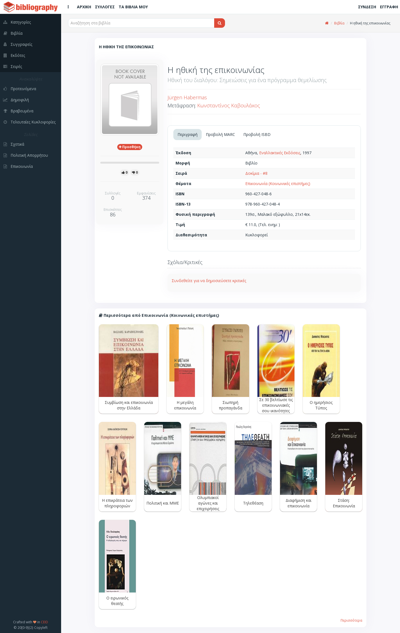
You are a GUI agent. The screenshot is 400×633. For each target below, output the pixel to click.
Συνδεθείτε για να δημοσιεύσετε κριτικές (209, 280)
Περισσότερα (351, 620)
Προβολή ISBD (257, 134)
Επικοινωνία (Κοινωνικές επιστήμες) (277, 183)
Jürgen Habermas (187, 97)
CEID (44, 622)
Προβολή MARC (220, 134)
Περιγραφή (188, 134)
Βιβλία (339, 23)
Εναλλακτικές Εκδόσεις (279, 152)
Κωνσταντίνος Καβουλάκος (228, 105)
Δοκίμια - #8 (256, 173)
